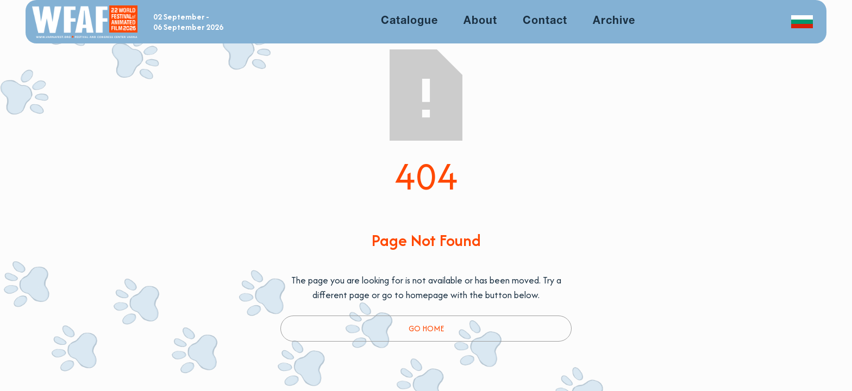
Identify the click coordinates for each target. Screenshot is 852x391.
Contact (545, 21)
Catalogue (409, 21)
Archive (614, 21)
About (480, 21)
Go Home (426, 328)
